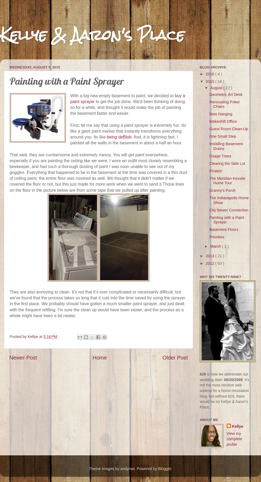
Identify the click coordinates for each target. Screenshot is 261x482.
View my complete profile (234, 438)
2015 (210, 81)
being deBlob (119, 137)
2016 (210, 74)
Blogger (164, 469)
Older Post (175, 358)
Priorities (216, 237)
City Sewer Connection (228, 210)
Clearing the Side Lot (227, 163)
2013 (210, 256)
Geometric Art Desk (226, 94)
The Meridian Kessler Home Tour (227, 180)
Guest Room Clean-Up (228, 129)
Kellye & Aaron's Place (92, 35)
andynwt (127, 469)
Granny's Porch (222, 190)
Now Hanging (220, 114)
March (216, 246)
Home (100, 358)
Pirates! (215, 171)
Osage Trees (220, 156)
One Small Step (222, 136)
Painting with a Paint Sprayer (226, 219)
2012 (210, 263)
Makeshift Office (223, 121)
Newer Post (23, 358)
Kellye (237, 426)
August (216, 88)
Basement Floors (223, 229)
